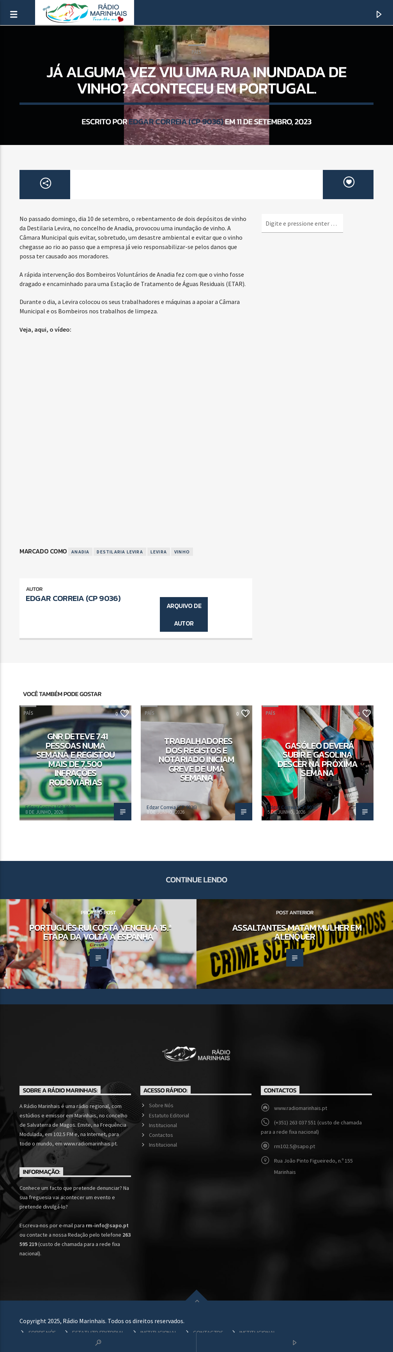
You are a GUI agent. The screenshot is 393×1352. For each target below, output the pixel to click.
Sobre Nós (161, 1105)
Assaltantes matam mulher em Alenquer (296, 932)
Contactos (161, 1134)
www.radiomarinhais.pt (300, 1108)
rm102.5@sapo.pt (294, 1146)
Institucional (163, 1125)
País (196, 52)
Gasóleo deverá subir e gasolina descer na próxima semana (318, 759)
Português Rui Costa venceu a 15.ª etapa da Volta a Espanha (100, 932)
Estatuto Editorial (169, 1115)
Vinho (182, 552)
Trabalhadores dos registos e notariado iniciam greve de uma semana (196, 759)
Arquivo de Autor (183, 614)
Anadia (80, 552)
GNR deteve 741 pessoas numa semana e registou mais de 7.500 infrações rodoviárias (75, 759)
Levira (158, 552)
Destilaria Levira (120, 552)
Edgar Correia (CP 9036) (176, 121)
